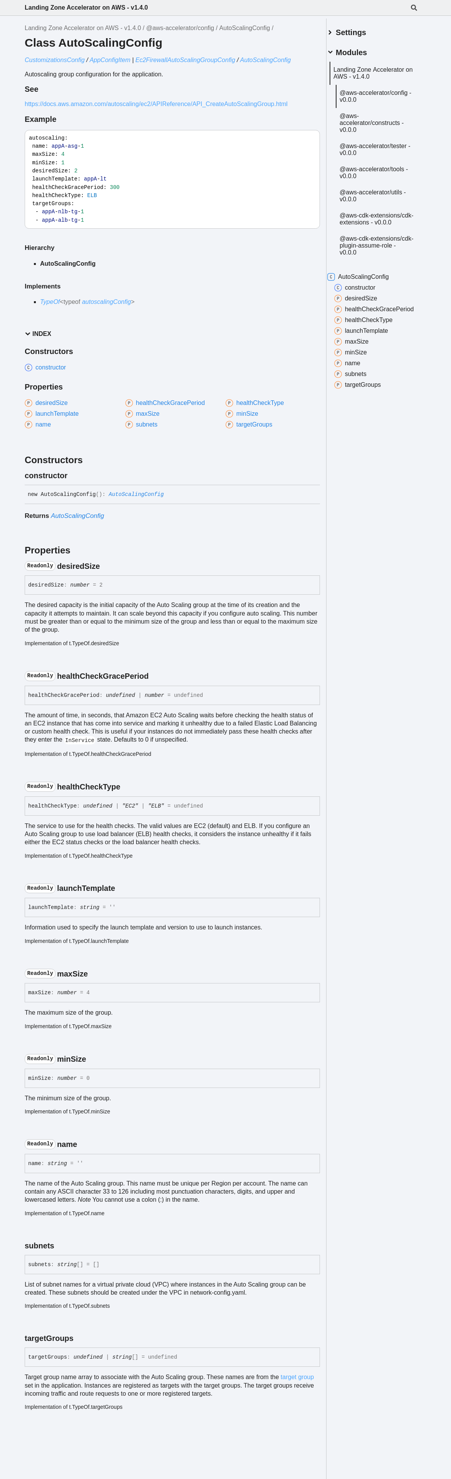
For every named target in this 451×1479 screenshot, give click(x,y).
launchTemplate (370, 356)
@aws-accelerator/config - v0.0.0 (375, 96)
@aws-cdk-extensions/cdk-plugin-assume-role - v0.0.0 (379, 263)
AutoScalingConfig (244, 28)
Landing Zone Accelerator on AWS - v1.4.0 (86, 7)
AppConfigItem (109, 60)
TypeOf (50, 301)
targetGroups (366, 410)
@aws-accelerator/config (180, 28)
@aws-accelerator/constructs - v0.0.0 (381, 126)
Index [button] (38, 334)
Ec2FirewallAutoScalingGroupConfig (185, 60)
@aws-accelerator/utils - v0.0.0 (380, 206)
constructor (363, 305)
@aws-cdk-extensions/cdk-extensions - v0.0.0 (375, 233)
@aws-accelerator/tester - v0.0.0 (374, 157)
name (356, 389)
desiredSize (364, 316)
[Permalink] (74, 475)
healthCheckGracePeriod (374, 331)
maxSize (360, 367)
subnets (359, 399)
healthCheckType (372, 345)
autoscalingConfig (106, 301)
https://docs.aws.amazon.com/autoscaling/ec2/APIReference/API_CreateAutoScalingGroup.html (156, 104)
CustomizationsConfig (55, 60)
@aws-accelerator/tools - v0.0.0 (381, 183)
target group (297, 1377)
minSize (359, 378)
